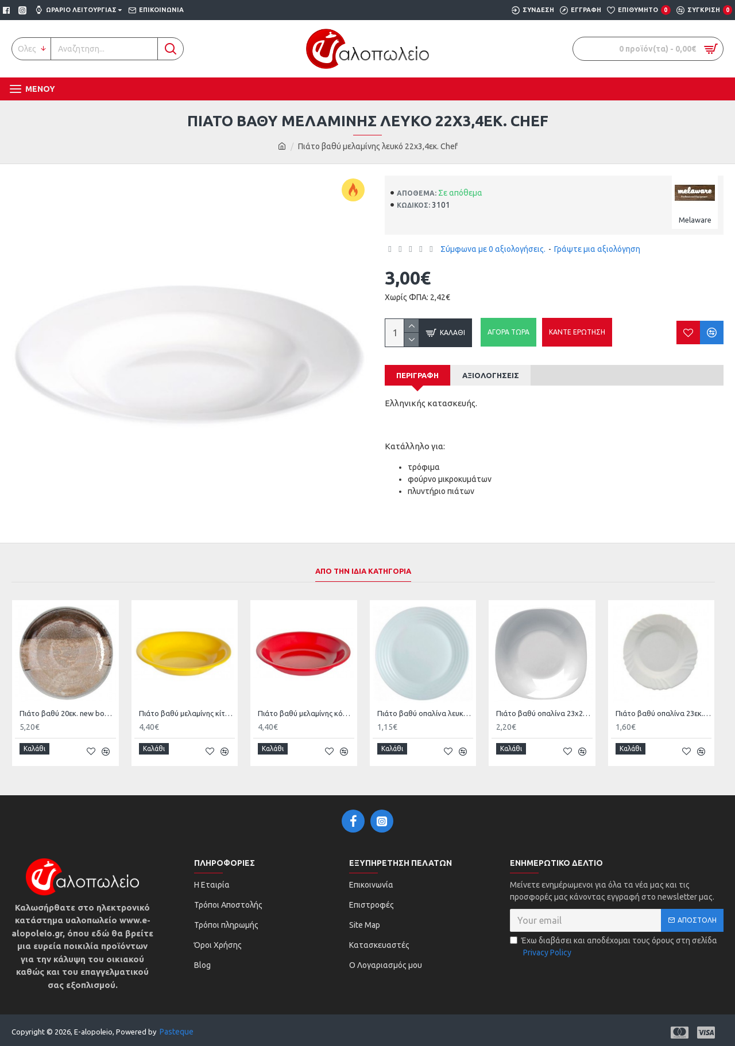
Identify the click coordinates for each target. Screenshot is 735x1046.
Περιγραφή (417, 375)
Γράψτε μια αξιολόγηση (597, 249)
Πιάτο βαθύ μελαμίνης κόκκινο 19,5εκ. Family (306, 713)
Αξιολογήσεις (490, 375)
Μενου (40, 89)
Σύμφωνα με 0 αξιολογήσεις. (493, 249)
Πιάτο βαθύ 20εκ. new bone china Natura (68, 713)
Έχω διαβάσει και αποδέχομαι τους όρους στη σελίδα (613, 942)
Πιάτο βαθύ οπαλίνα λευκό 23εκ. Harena (425, 713)
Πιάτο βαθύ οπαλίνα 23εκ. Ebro (664, 713)
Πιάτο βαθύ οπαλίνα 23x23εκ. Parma (544, 713)
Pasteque (177, 1026)
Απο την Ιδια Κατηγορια (363, 571)
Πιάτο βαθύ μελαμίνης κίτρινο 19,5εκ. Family (187, 713)
